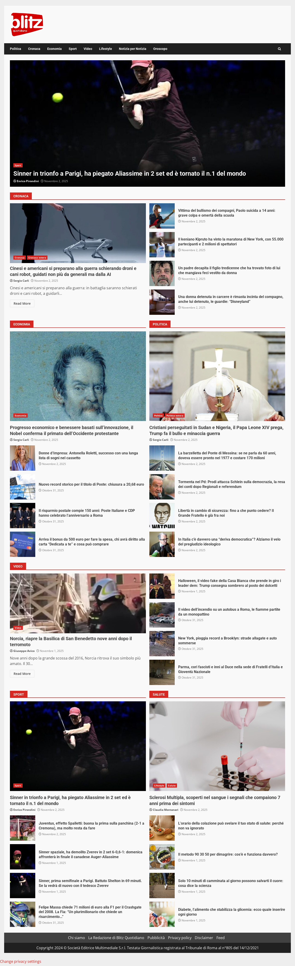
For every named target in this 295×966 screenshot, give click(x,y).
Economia (54, 49)
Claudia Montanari (165, 810)
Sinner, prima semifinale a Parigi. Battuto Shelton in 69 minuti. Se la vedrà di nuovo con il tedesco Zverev (22, 885)
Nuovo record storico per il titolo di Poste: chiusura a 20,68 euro (22, 486)
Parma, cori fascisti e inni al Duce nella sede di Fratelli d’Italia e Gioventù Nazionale (162, 672)
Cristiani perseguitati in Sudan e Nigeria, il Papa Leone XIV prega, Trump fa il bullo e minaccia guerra (217, 376)
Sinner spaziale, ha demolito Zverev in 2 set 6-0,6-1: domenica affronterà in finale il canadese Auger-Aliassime (22, 856)
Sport (73, 49)
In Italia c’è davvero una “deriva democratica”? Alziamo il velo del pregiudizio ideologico (162, 544)
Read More (22, 303)
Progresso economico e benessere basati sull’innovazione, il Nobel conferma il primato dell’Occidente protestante (78, 376)
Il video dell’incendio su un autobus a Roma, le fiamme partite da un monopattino (162, 615)
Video (88, 49)
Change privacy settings (20, 961)
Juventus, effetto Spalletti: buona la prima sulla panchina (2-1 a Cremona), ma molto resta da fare (22, 828)
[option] (147, 123)
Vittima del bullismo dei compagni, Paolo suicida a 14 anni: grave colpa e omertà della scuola (162, 216)
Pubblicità (156, 937)
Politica (15, 49)
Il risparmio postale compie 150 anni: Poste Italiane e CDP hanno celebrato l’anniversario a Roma (22, 515)
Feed (220, 937)
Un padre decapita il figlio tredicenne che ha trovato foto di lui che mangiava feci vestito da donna (162, 273)
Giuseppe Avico (24, 651)
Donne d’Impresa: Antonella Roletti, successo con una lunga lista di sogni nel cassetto (22, 458)
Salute (172, 785)
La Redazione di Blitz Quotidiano (116, 937)
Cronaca (34, 49)
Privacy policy (180, 937)
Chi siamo (76, 937)
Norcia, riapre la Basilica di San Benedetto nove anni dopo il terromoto (78, 603)
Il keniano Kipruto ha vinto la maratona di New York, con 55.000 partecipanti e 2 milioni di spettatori (162, 244)
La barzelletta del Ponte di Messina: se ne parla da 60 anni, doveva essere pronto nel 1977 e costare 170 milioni (162, 458)
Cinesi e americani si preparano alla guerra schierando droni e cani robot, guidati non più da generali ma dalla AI (78, 233)
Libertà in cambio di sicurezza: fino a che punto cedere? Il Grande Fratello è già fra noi (162, 515)
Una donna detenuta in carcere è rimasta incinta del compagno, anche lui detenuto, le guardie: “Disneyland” (162, 302)
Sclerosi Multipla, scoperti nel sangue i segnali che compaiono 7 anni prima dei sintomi (217, 746)
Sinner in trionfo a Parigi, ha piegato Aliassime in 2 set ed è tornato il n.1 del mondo (147, 123)
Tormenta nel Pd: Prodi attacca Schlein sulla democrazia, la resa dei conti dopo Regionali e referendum (162, 486)
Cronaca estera (37, 257)
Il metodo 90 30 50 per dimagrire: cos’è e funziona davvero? (162, 856)
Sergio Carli (21, 281)
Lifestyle (105, 49)
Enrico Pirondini (28, 181)
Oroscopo (160, 49)
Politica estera (174, 415)
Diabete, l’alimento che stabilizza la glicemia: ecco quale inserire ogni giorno (162, 914)
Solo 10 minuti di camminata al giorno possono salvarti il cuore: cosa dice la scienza (162, 885)
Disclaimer (204, 937)
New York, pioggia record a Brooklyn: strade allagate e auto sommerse (162, 643)
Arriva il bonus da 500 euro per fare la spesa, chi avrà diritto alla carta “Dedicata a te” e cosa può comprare (22, 544)
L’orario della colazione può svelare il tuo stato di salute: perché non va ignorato (162, 828)
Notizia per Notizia (132, 49)
